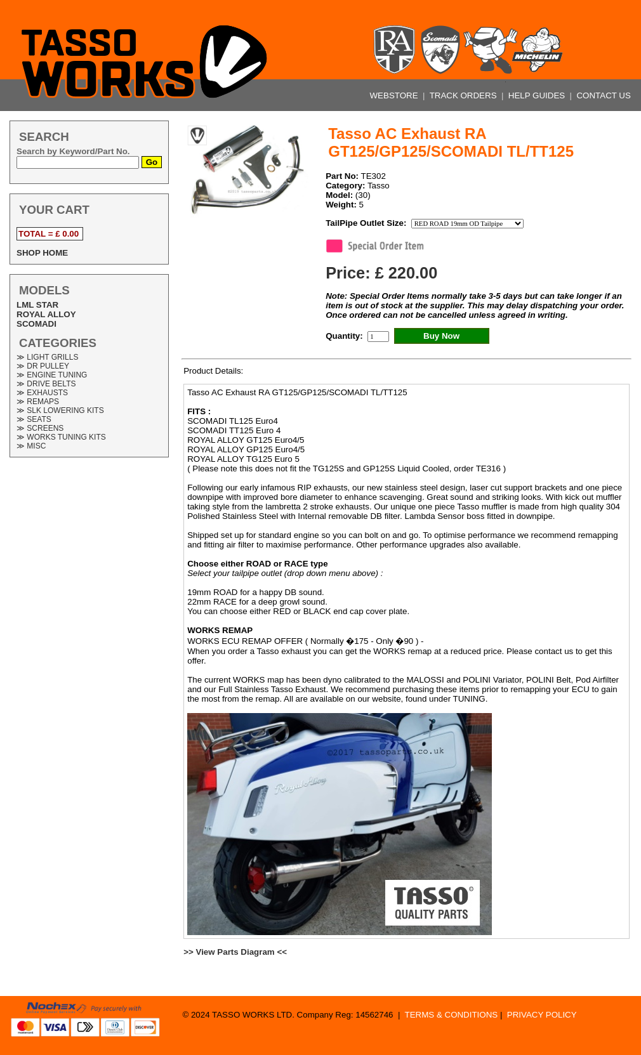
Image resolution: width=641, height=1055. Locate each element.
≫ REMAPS (38, 401)
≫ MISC (31, 446)
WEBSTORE (395, 95)
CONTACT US (603, 95)
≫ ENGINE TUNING (52, 374)
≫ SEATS (34, 419)
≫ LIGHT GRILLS (47, 357)
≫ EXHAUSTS (42, 392)
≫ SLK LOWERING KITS (60, 410)
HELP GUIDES (537, 95)
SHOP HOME (42, 253)
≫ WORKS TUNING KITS (61, 437)
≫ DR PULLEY (43, 366)
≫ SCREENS (40, 428)
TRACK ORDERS (464, 95)
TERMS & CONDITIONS (451, 1014)
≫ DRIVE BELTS (46, 383)
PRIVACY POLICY (542, 1014)
